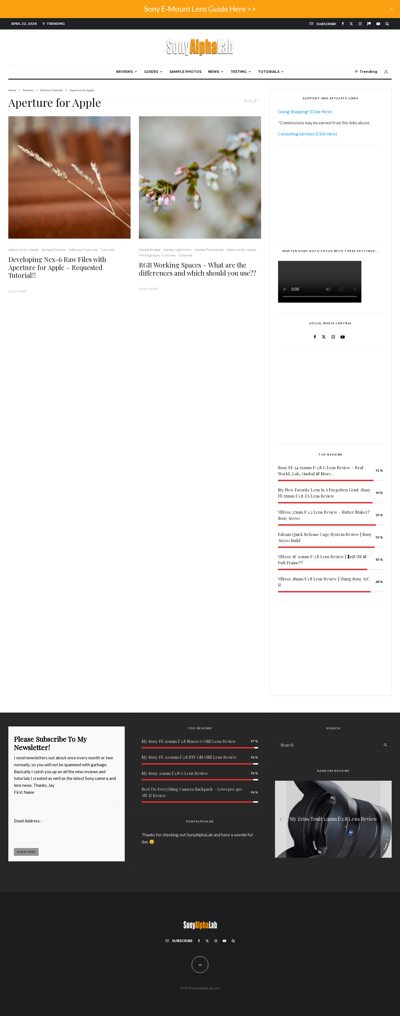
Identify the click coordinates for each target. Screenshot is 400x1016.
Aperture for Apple (23, 250)
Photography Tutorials (157, 255)
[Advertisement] (330, 193)
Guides (151, 72)
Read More (17, 291)
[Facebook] (343, 23)
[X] (351, 23)
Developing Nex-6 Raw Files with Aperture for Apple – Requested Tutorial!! (57, 267)
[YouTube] (378, 23)
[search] (385, 745)
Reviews (124, 72)
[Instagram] (360, 23)
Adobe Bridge (150, 250)
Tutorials (268, 72)
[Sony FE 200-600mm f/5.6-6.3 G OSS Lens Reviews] (333, 819)
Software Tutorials (83, 250)
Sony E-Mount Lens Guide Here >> (200, 8)
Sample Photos (185, 72)
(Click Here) (321, 111)
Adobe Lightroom (177, 250)
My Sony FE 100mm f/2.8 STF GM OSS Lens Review (189, 757)
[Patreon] (369, 23)
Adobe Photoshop (209, 250)
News (213, 72)
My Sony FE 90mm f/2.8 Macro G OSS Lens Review (189, 741)
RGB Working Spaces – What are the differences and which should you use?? (197, 269)
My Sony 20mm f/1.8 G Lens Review (175, 773)
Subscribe (26, 852)
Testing (239, 72)
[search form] (327, 745)
